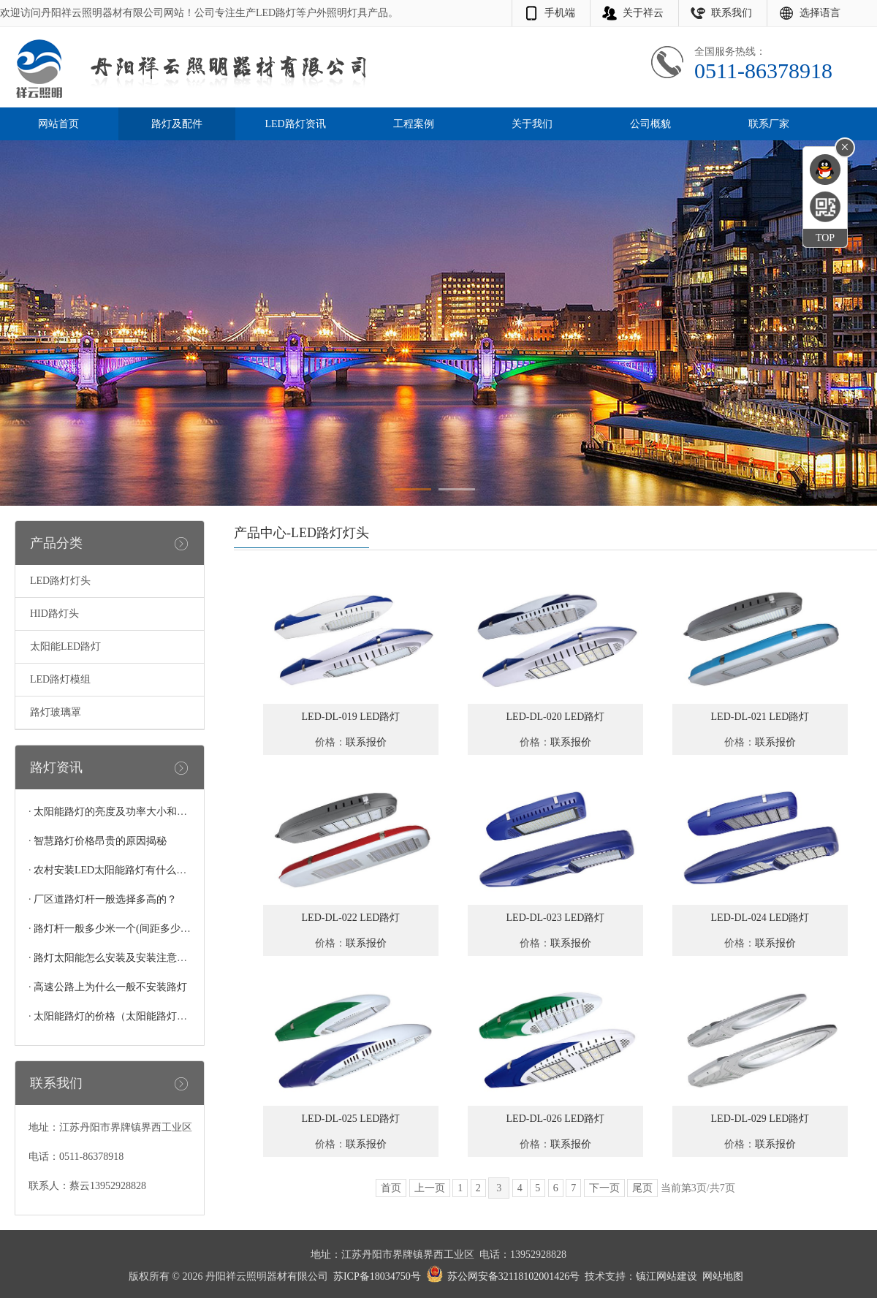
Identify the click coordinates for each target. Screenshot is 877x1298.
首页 (391, 1188)
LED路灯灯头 (60, 580)
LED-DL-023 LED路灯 (555, 917)
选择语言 (820, 12)
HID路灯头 (54, 613)
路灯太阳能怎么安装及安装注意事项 (115, 957)
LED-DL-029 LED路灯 (760, 1118)
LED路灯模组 (60, 679)
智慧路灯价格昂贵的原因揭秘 (100, 840)
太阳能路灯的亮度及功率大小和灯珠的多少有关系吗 (151, 811)
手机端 (559, 12)
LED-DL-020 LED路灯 (555, 716)
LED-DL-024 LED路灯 (760, 917)
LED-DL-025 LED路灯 (351, 1118)
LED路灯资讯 (295, 123)
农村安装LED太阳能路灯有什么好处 (115, 870)
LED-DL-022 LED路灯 (351, 917)
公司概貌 (650, 123)
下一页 (604, 1188)
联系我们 (731, 12)
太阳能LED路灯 (65, 646)
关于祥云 (643, 12)
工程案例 (413, 123)
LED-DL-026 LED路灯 (555, 1118)
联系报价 (366, 742)
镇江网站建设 (666, 1276)
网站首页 (58, 123)
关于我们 (532, 123)
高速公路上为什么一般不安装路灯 (110, 987)
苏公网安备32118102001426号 (513, 1276)
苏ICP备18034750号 (377, 1276)
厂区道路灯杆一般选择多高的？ (105, 899)
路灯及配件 (176, 123)
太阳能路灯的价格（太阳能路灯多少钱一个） (136, 1016)
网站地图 (722, 1276)
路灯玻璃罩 (55, 712)
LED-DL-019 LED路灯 (351, 716)
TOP (825, 237)
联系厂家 (768, 123)
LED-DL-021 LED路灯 (760, 716)
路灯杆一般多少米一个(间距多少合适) (119, 928)
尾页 (642, 1188)
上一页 (429, 1188)
